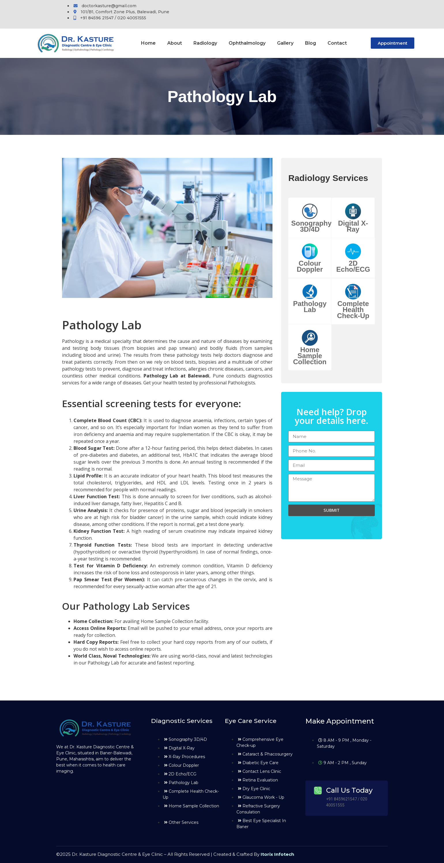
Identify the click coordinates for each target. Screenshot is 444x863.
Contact (337, 43)
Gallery (285, 43)
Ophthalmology (247, 43)
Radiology (205, 43)
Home (148, 43)
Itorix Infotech (277, 854)
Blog (310, 43)
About (174, 43)
